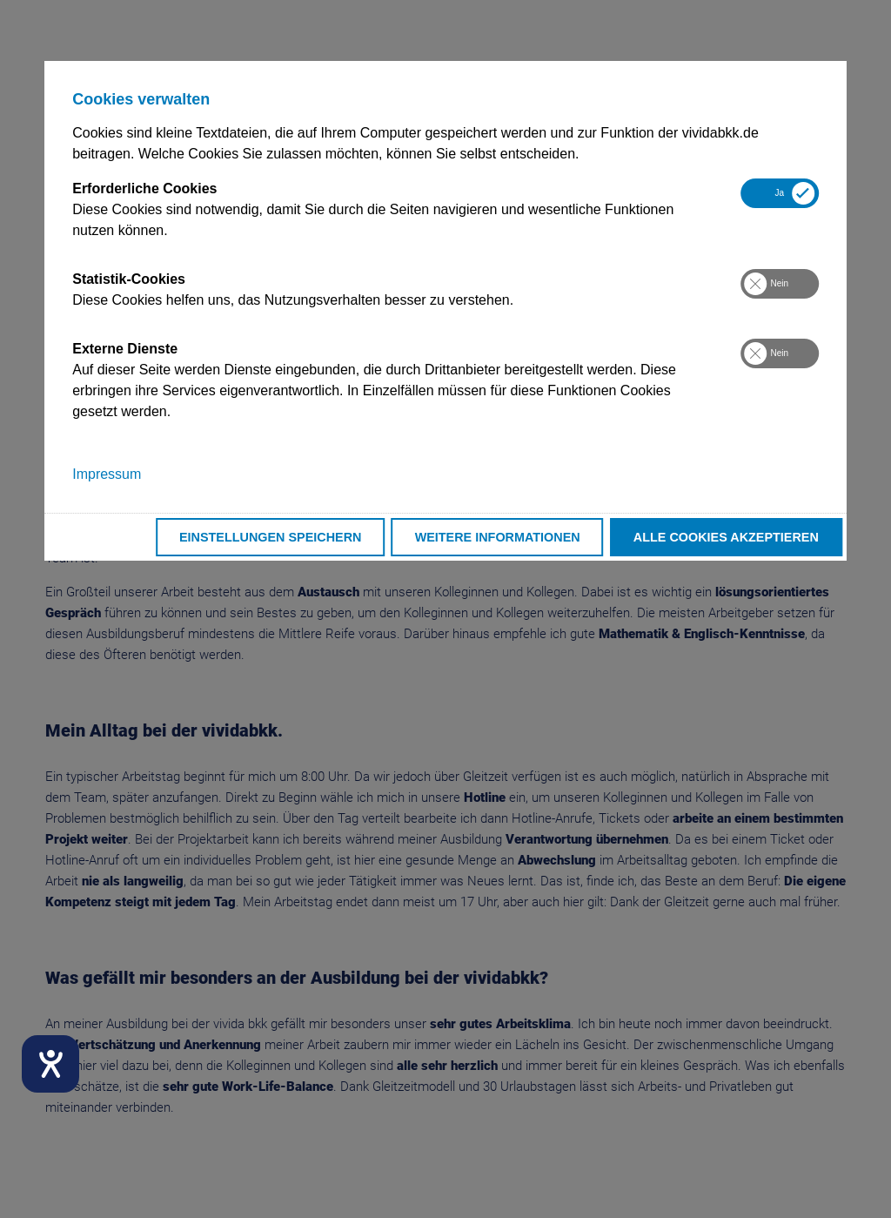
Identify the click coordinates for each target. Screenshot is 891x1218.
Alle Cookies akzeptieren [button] (726, 537)
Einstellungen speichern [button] (270, 537)
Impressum (106, 474)
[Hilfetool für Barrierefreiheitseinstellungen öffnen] (50, 1064)
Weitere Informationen (497, 537)
